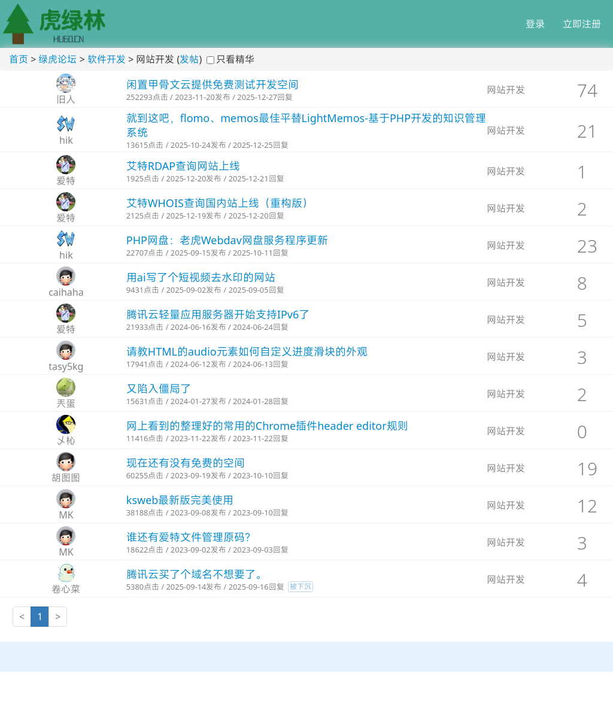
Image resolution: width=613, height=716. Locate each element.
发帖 (189, 59)
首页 (18, 59)
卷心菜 (65, 589)
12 (587, 505)
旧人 (65, 99)
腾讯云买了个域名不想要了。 (196, 574)
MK (66, 514)
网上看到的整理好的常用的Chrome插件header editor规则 (267, 425)
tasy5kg (65, 366)
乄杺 (65, 440)
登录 (535, 24)
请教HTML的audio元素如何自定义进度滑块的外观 (247, 351)
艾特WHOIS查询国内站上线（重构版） (219, 203)
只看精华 (235, 59)
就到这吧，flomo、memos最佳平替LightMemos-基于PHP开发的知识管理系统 (306, 125)
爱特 (65, 180)
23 (587, 245)
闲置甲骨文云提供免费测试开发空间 (212, 84)
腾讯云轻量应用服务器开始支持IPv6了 (217, 314)
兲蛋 (65, 403)
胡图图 (65, 477)
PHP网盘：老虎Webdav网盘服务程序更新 (227, 240)
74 (587, 90)
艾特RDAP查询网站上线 (183, 166)
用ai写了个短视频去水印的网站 (200, 277)
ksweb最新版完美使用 (180, 500)
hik (66, 140)
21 (587, 131)
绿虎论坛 (57, 59)
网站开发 (506, 89)
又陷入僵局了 (158, 388)
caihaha (66, 292)
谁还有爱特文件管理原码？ (191, 537)
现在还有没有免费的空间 (185, 463)
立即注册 (582, 24)
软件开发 (106, 59)
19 (587, 468)
